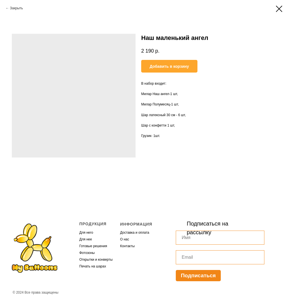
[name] (220, 238)
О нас (124, 239)
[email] (220, 257)
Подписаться (198, 275)
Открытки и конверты (95, 260)
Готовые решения (93, 246)
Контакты (127, 246)
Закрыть (16, 8)
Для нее (85, 239)
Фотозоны (87, 253)
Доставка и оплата (134, 233)
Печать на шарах (92, 266)
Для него (86, 233)
